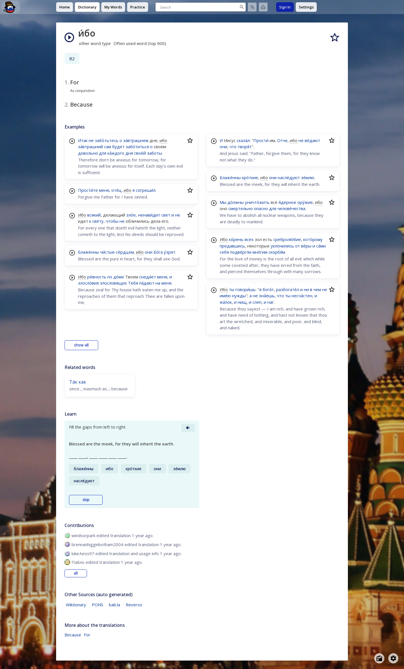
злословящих (113, 283)
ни (306, 289)
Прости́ (260, 140)
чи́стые (107, 252)
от (297, 246)
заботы (154, 153)
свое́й (140, 153)
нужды (239, 295)
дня (129, 153)
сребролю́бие (287, 239)
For (87, 635)
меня (104, 190)
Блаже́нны (88, 252)
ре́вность (96, 277)
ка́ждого (115, 153)
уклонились (282, 246)
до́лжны (236, 202)
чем (317, 289)
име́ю (225, 295)
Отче (282, 140)
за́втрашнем (135, 140)
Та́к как (77, 382)
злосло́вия (88, 283)
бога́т (268, 289)
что (233, 146)
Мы (223, 202)
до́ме (118, 277)
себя (224, 252)
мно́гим (259, 252)
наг (270, 302)
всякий (94, 215)
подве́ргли (240, 252)
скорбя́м (276, 252)
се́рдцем (125, 252)
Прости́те (88, 190)
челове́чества (291, 208)
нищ (242, 302)
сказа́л (243, 140)
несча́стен (301, 295)
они (148, 252)
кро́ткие (250, 177)
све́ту (98, 221)
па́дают (146, 283)
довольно (88, 153)
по (109, 277)
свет (165, 215)
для (102, 153)
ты (231, 289)
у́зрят (169, 252)
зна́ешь (267, 295)
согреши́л (145, 190)
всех (249, 239)
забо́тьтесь (106, 140)
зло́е (131, 215)
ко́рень (236, 239)
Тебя (133, 283)
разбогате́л (287, 289)
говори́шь (245, 289)
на (157, 283)
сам (107, 146)
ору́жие (305, 202)
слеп (256, 302)
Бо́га (158, 252)
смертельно (240, 208)
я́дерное (287, 202)
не (91, 140)
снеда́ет (147, 277)
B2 (72, 58)
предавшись (232, 246)
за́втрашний (90, 146)
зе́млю (307, 177)
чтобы (112, 221)
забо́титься (137, 146)
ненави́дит (149, 215)
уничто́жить (257, 202)
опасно (261, 208)
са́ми (321, 246)
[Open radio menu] (379, 658)
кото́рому (313, 239)
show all (81, 345)
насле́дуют (289, 177)
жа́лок (226, 302)
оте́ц (116, 190)
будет (118, 146)
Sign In (285, 7)
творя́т (245, 146)
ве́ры (306, 246)
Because (73, 635)
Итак (83, 140)
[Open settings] (393, 658)
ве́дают (312, 140)
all (76, 573)
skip (85, 499)
